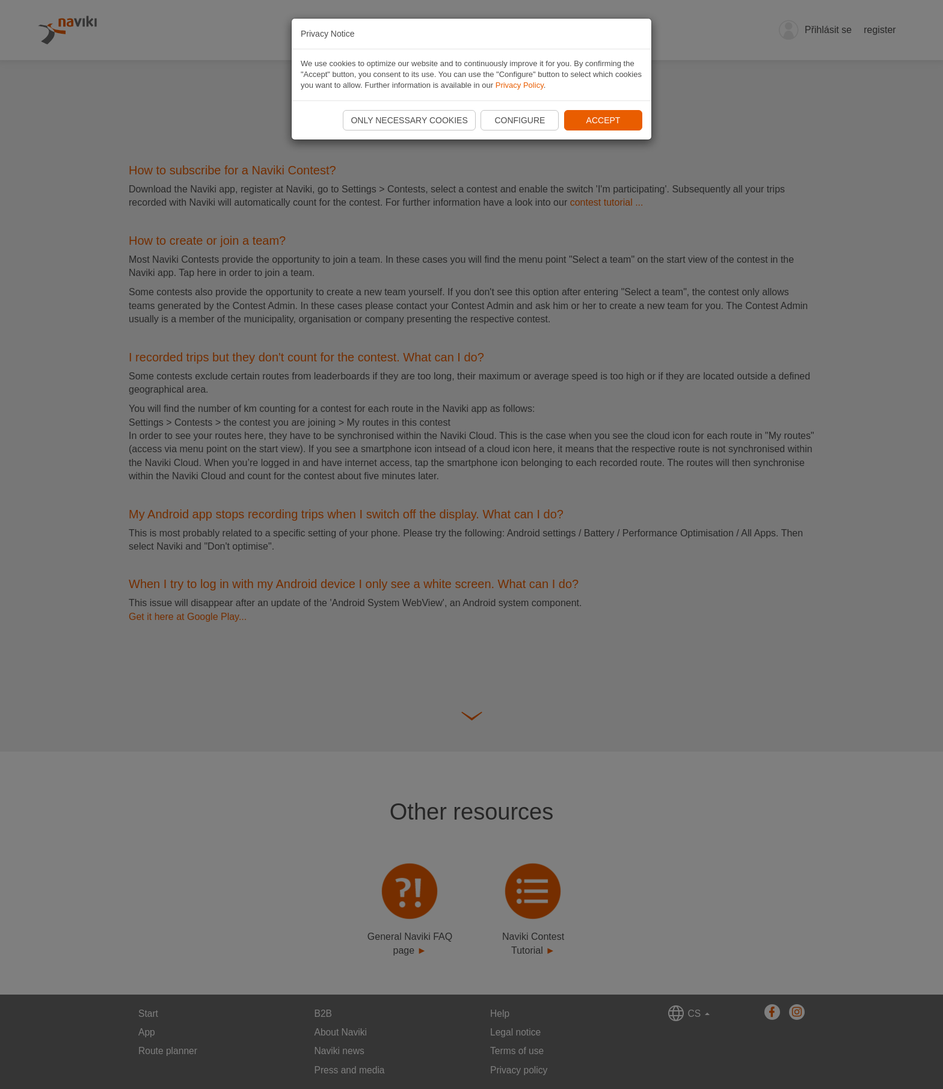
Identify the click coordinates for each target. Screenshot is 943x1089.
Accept (603, 120)
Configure (519, 120)
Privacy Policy (520, 85)
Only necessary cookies (409, 120)
